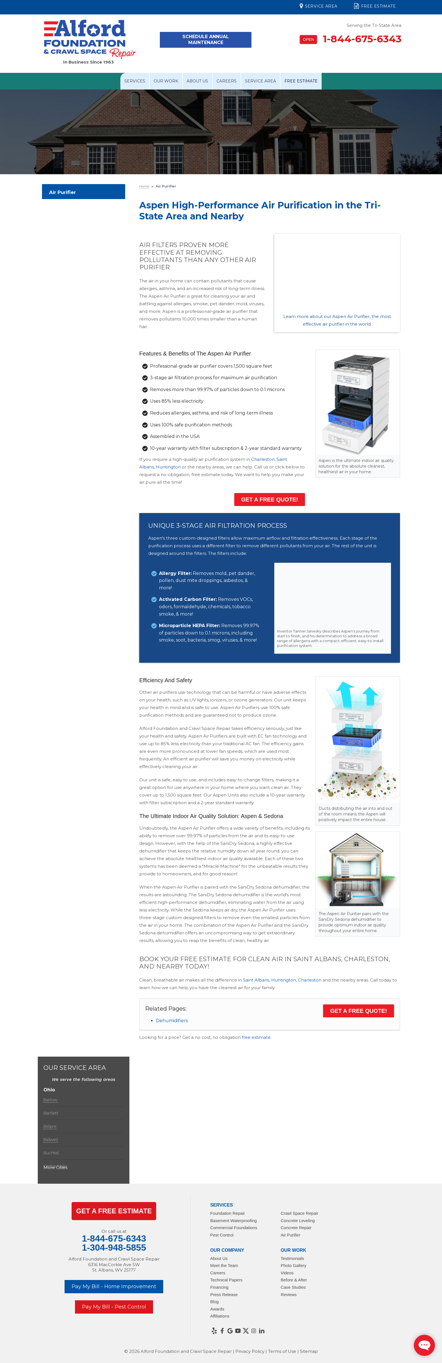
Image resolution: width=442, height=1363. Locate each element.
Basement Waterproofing (233, 1220)
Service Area (318, 6)
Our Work (166, 81)
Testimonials (292, 1258)
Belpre (49, 1126)
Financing (219, 1287)
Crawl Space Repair (299, 1213)
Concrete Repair (296, 1227)
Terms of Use (282, 1351)
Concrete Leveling (298, 1220)
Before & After (294, 1279)
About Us (197, 81)
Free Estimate (375, 6)
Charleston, (263, 459)
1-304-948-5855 (114, 1247)
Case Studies (293, 1287)
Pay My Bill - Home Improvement (114, 1286)
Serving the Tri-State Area (374, 25)
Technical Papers (226, 1279)
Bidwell (50, 1139)
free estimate (256, 1037)
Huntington (168, 467)
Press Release (224, 1294)
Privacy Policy (249, 1351)
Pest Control (222, 1235)
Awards (217, 1309)
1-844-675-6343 (350, 39)
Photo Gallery (293, 1265)
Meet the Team (224, 1265)
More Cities (55, 1167)
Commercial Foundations (233, 1227)
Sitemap (309, 1351)
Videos (287, 1272)
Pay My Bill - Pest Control (114, 1307)
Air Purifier (62, 192)
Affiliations (219, 1316)
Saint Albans (256, 980)
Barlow (50, 1099)
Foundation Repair (227, 1213)
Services (134, 81)
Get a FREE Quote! (269, 499)
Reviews (289, 1294)
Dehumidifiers (172, 1020)
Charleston (309, 980)
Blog (214, 1301)
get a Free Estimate (114, 1211)
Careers (226, 81)
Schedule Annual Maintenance (205, 39)
